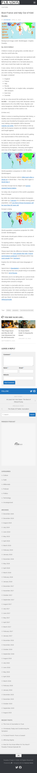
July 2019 (6, 527)
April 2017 (6, 622)
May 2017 (6, 618)
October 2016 (7, 649)
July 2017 (6, 609)
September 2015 (8, 708)
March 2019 (7, 545)
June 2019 (6, 532)
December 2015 (8, 694)
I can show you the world (26, 310)
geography (15, 310)
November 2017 (8, 590)
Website (6, 375)
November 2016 (8, 645)
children (9, 310)
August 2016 (7, 658)
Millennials (6, 484)
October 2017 (7, 595)
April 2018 (6, 568)
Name (5, 368)
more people (5, 258)
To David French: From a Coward (14, 735)
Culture (4, 7)
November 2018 (8, 559)
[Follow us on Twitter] (31, 391)
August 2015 (7, 712)
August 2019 (7, 523)
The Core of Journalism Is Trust (13, 724)
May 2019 (6, 536)
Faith (5, 480)
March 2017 (7, 627)
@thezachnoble (6, 299)
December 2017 (8, 586)
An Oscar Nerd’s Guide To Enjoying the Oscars (26, 333)
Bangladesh (15, 268)
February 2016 (8, 685)
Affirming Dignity (8, 740)
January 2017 (7, 636)
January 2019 (7, 554)
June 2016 (6, 667)
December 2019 (8, 518)
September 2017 (8, 600)
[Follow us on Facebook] (34, 391)
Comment (7, 354)
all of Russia (13, 273)
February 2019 (8, 550)
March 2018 (7, 572)
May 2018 (6, 563)
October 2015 (7, 703)
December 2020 (8, 514)
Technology (7, 498)
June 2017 (6, 613)
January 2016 (7, 690)
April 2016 (6, 676)
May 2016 (6, 672)
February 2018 (8, 577)
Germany (16, 258)
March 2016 (7, 681)
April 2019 (6, 541)
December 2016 (8, 640)
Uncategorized (8, 502)
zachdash (7, 20)
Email (21, 368)
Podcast (6, 489)
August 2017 (7, 604)
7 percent (13, 200)
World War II (5, 182)
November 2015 (8, 699)
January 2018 (7, 581)
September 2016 (8, 654)
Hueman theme (28, 763)
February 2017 (8, 631)
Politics (5, 493)
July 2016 (6, 663)
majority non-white (7, 126)
